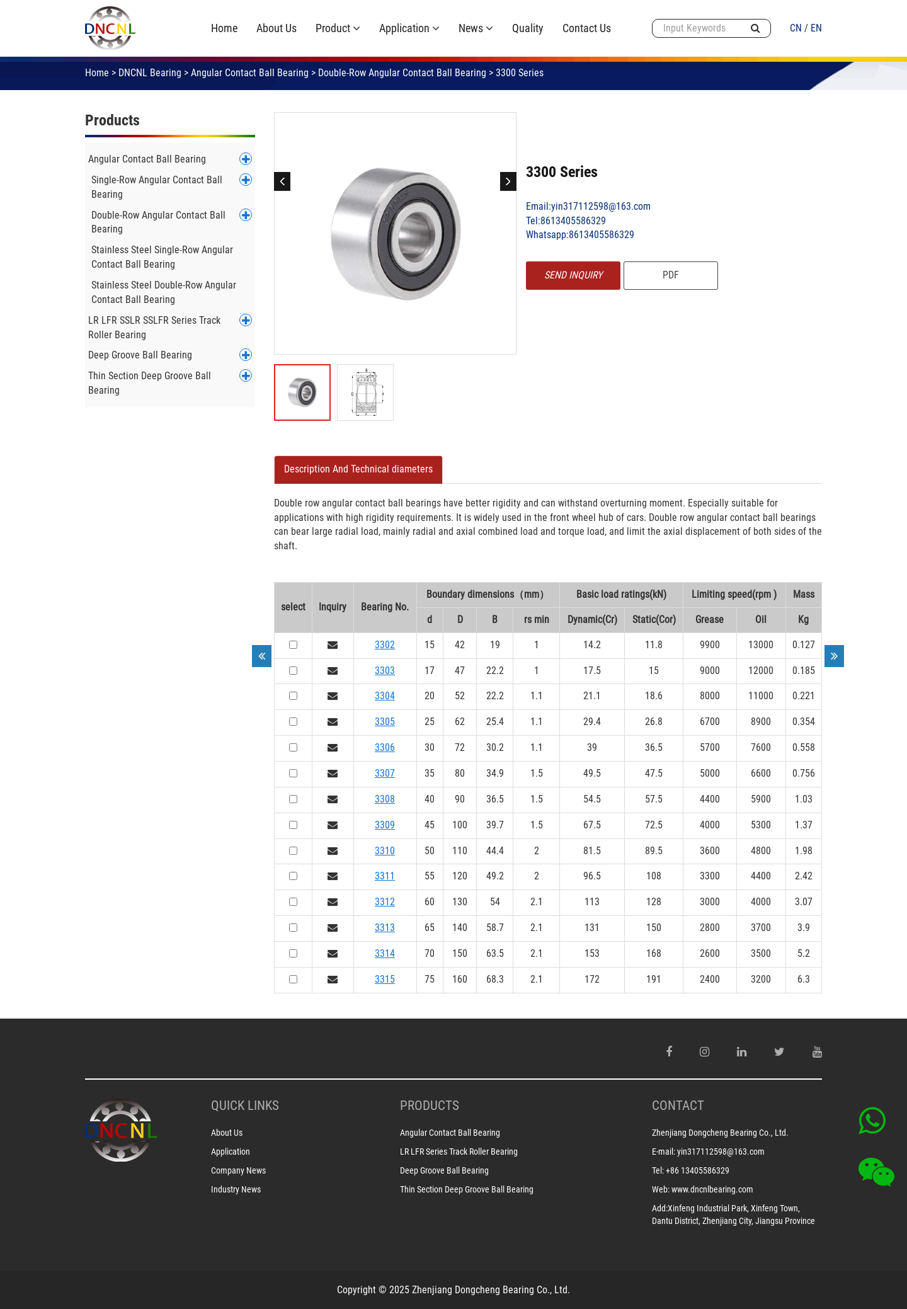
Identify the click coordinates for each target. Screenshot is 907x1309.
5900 (761, 799)
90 (460, 799)
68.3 (495, 979)
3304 (385, 696)
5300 (761, 825)
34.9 (495, 773)
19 (495, 645)
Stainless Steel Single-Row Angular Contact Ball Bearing (162, 257)
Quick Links (245, 1105)
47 (460, 671)
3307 (385, 773)
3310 (385, 851)
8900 (761, 722)
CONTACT (678, 1105)
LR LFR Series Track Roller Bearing (459, 1151)
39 (592, 747)
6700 (710, 722)
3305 (385, 722)
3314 (385, 953)
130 (459, 902)
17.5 (592, 671)
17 (430, 671)
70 (430, 953)
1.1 (536, 696)
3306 (385, 747)
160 (459, 979)
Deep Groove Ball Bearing (140, 355)
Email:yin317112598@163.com (588, 206)
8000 (710, 696)
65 (430, 928)
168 (653, 953)
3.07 (804, 902)
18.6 (654, 696)
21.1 (592, 696)
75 (430, 979)
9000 (710, 671)
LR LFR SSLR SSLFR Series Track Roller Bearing (154, 327)
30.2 (495, 747)
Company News (238, 1170)
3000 (710, 902)
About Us (226, 1133)
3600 (710, 851)
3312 (385, 902)
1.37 (804, 825)
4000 (710, 825)
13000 (760, 645)
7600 (761, 747)
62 (460, 722)
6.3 (803, 979)
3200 (761, 979)
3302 (385, 645)
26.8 (654, 722)
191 (653, 979)
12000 (760, 671)
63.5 (495, 953)
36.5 (654, 747)
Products (112, 120)
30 (430, 747)
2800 (710, 928)
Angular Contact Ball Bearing (250, 73)
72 (460, 747)
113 (592, 902)
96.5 (592, 876)
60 (430, 902)
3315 (385, 979)
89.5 (654, 851)
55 (430, 876)
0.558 (803, 747)
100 (459, 825)
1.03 (804, 799)
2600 (710, 953)
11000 (760, 696)
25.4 (495, 722)
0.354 (803, 722)
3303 (385, 671)
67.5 (592, 825)
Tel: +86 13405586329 (690, 1170)
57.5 (654, 799)
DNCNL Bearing (149, 73)
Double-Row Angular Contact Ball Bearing (402, 73)
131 (592, 928)
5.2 (803, 953)
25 (430, 722)
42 (460, 645)
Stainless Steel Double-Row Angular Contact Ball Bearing (163, 292)
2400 (710, 979)
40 (430, 799)
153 (592, 953)
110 (459, 851)
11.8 (654, 645)
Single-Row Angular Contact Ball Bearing (156, 187)
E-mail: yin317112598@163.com (708, 1151)
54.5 (592, 799)
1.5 (536, 773)
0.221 (803, 696)
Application (230, 1151)
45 (430, 825)
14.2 (592, 645)
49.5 (592, 773)
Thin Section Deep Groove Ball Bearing (149, 383)
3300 (710, 876)
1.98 (804, 851)
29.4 (592, 722)
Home (97, 73)
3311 (385, 876)
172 (592, 979)
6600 (761, 773)
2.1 (536, 902)
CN (796, 28)
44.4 (495, 851)
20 (430, 696)
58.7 (495, 928)
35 (430, 773)
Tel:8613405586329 (566, 221)
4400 (710, 799)
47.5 (654, 773)
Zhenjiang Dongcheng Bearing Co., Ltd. (720, 1133)
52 (460, 696)
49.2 (495, 876)
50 (430, 851)
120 (459, 876)
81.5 (592, 851)
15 (430, 645)
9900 (710, 645)
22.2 (495, 671)
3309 (385, 825)
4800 (761, 851)
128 (653, 902)
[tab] (358, 469)
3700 (761, 928)
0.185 (803, 671)
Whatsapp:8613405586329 (580, 235)
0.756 (803, 773)
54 (495, 902)
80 (460, 773)
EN (816, 28)
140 (459, 928)
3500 (761, 953)
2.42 (804, 876)
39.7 (495, 825)
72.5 (654, 825)
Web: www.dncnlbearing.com (702, 1189)
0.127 (803, 645)
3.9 (803, 928)
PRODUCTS (429, 1105)
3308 (385, 799)
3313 (385, 928)
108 (653, 876)
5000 (710, 773)
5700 (710, 747)
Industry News (236, 1189)
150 (653, 928)
